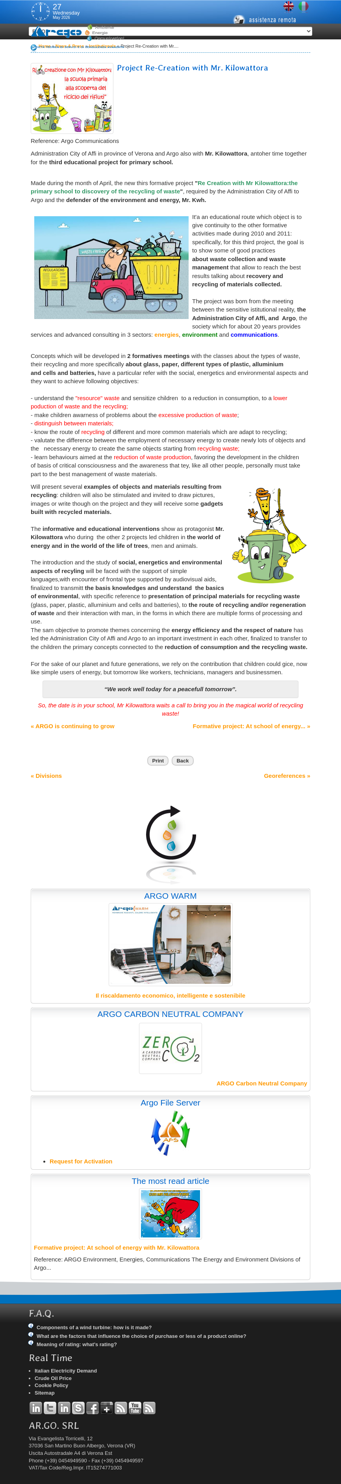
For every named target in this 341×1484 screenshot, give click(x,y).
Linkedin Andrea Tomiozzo (36, 1408)
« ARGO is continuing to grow (73, 726)
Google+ (106, 1408)
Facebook (92, 1408)
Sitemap (45, 1393)
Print (158, 761)
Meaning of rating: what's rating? (77, 1344)
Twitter (50, 1408)
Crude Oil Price (53, 1378)
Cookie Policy (51, 1385)
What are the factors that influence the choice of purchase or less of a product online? (141, 1336)
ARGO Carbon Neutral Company (262, 1083)
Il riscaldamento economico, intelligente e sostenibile (170, 995)
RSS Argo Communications (149, 1408)
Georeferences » (287, 775)
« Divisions (46, 775)
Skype (78, 1408)
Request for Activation (81, 1161)
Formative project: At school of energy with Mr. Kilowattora (116, 1247)
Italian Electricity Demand (66, 1371)
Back (182, 761)
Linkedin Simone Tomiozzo (64, 1408)
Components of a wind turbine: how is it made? (94, 1327)
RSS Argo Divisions (121, 1408)
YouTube (135, 1408)
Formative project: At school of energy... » (251, 726)
